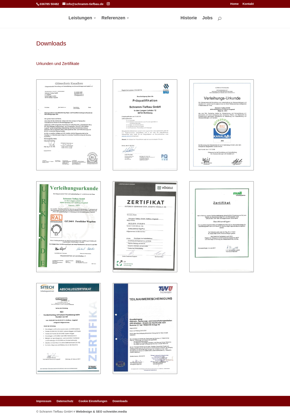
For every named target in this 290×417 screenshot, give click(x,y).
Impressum (43, 401)
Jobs (207, 18)
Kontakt (248, 3)
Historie (188, 18)
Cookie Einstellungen (93, 401)
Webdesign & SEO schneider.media (101, 411)
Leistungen (80, 18)
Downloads (120, 401)
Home (234, 3)
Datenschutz (65, 401)
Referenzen (113, 18)
